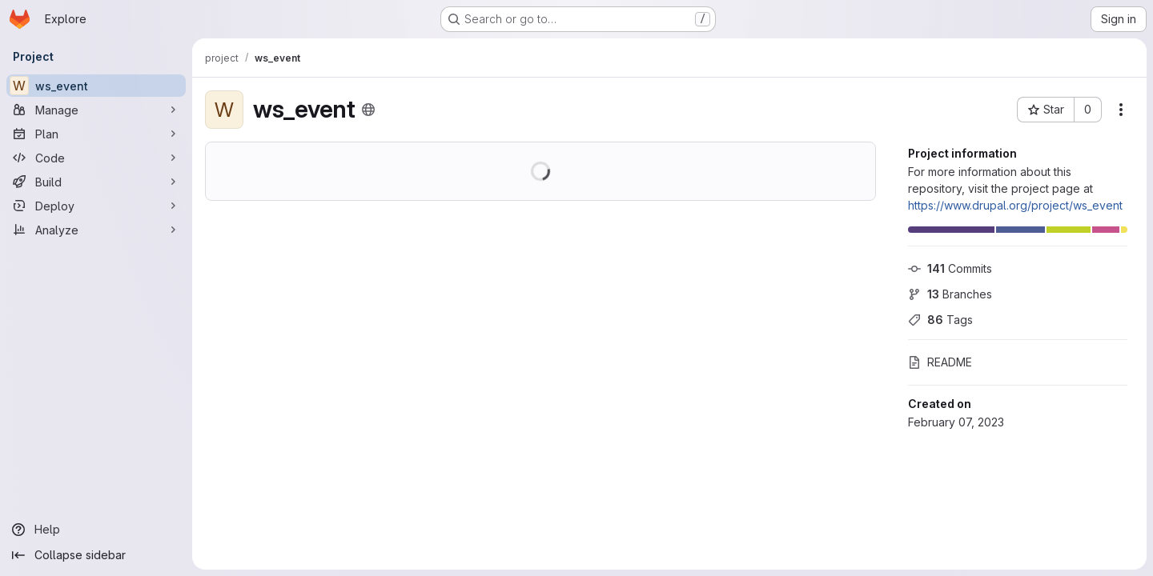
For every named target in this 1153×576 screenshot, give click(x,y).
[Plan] (96, 133)
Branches (950, 294)
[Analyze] (96, 229)
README (940, 362)
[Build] (96, 181)
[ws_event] (96, 85)
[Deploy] (96, 205)
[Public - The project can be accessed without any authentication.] (368, 109)
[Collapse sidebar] (96, 555)
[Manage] (96, 109)
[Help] (96, 529)
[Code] (96, 157)
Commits (950, 268)
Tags (940, 319)
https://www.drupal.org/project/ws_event (1015, 205)
